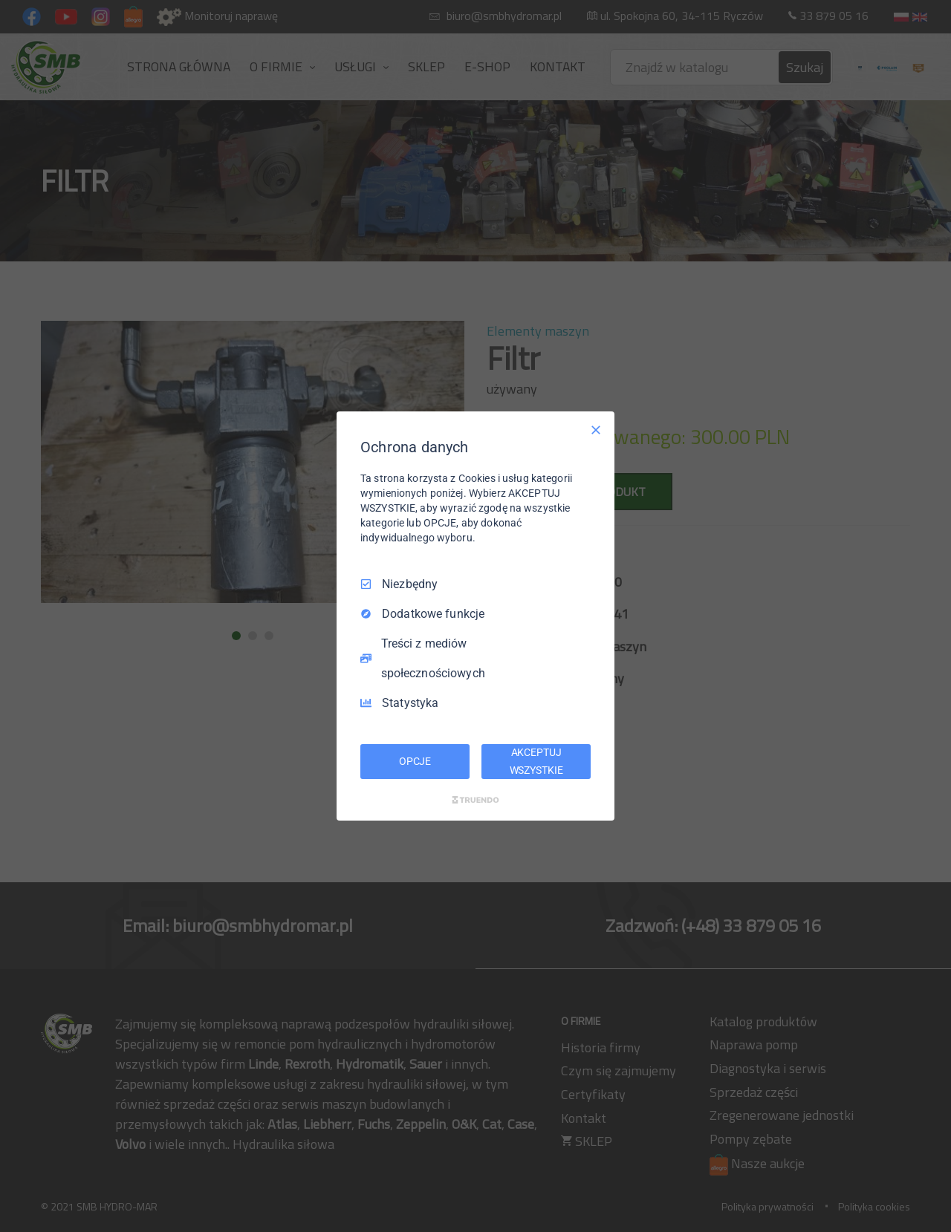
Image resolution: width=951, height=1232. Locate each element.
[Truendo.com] (475, 800)
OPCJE (415, 761)
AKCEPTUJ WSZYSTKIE (536, 761)
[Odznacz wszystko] (595, 430)
